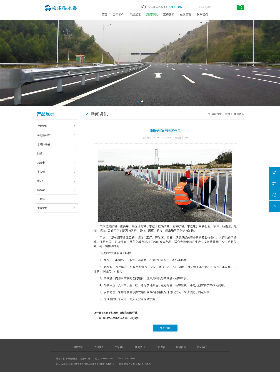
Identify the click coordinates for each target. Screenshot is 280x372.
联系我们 (202, 14)
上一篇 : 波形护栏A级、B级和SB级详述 (115, 313)
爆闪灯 (41, 180)
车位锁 (41, 171)
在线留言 (185, 14)
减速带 (41, 162)
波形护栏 (42, 126)
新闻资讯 (152, 14)
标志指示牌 (43, 135)
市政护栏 (42, 208)
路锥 (39, 153)
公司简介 (118, 14)
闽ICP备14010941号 (141, 364)
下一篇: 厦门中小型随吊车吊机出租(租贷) (116, 318)
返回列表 (165, 328)
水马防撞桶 (43, 144)
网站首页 (78, 347)
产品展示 (135, 14)
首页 (104, 14)
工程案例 (168, 14)
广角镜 (41, 199)
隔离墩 (41, 189)
